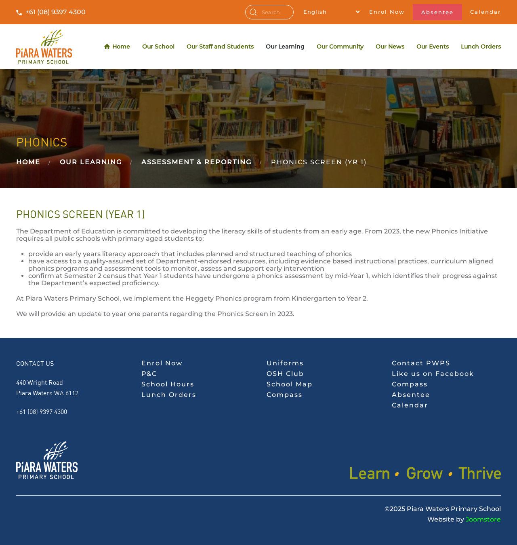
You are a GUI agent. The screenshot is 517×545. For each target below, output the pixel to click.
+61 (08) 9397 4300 (55, 12)
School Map (290, 384)
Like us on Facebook (433, 373)
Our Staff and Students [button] (220, 46)
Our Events (432, 46)
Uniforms (285, 363)
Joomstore (483, 519)
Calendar (485, 11)
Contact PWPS (421, 363)
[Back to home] (44, 47)
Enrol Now (387, 11)
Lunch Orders (481, 46)
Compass (285, 395)
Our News (390, 46)
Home (117, 46)
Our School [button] (158, 46)
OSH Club (285, 373)
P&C (149, 373)
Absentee (437, 12)
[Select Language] (331, 11)
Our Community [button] (340, 46)
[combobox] (269, 12)
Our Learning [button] (285, 46)
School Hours (167, 384)
